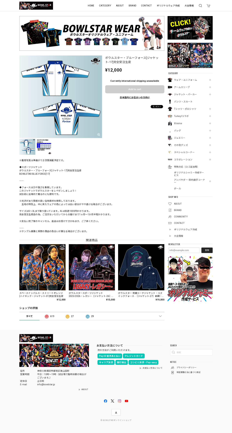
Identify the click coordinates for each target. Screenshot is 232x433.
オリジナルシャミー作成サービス (189, 174)
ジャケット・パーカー (185, 94)
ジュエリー (179, 138)
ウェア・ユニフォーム (185, 80)
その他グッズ (181, 145)
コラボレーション (183, 159)
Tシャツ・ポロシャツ (185, 109)
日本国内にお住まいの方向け (135, 97)
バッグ (177, 130)
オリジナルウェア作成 (168, 5)
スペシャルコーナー (184, 152)
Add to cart (134, 89)
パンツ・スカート (183, 101)
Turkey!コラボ (181, 116)
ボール (177, 188)
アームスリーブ (182, 87)
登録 (207, 250)
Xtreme (178, 123)
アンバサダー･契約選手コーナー (189, 181)
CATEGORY (105, 5)
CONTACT (146, 5)
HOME (91, 5)
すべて (29, 316)
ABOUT (120, 5)
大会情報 (189, 5)
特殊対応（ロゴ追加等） (186, 167)
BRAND (132, 5)
